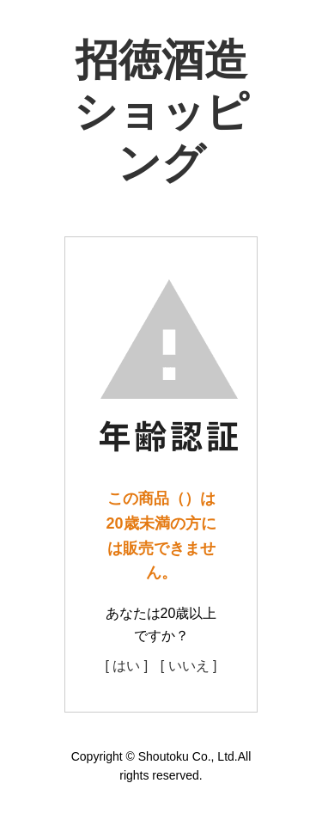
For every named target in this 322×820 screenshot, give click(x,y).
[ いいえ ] (189, 665)
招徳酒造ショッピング (161, 111)
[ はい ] (126, 665)
